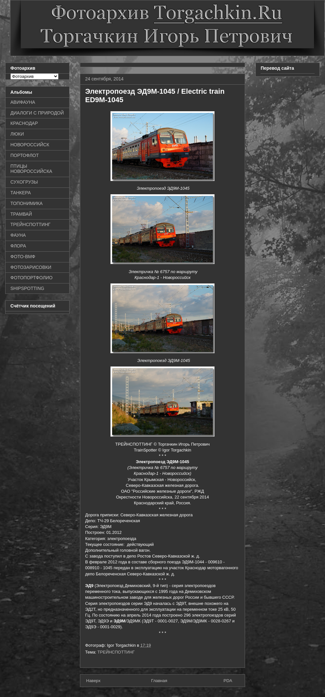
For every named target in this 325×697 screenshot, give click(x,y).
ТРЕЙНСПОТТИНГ (116, 652)
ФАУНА (18, 235)
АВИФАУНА (22, 102)
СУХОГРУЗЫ (24, 182)
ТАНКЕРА (20, 192)
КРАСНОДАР (24, 123)
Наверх (93, 680)
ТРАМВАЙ (21, 214)
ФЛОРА (18, 245)
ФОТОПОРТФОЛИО (31, 277)
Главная (159, 680)
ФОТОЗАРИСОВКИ (30, 267)
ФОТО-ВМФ (22, 256)
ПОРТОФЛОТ (24, 155)
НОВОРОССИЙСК (29, 144)
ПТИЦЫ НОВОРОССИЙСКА (31, 168)
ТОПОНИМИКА (26, 203)
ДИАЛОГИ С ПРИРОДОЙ (37, 112)
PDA (228, 680)
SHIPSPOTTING (27, 288)
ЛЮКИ (17, 134)
